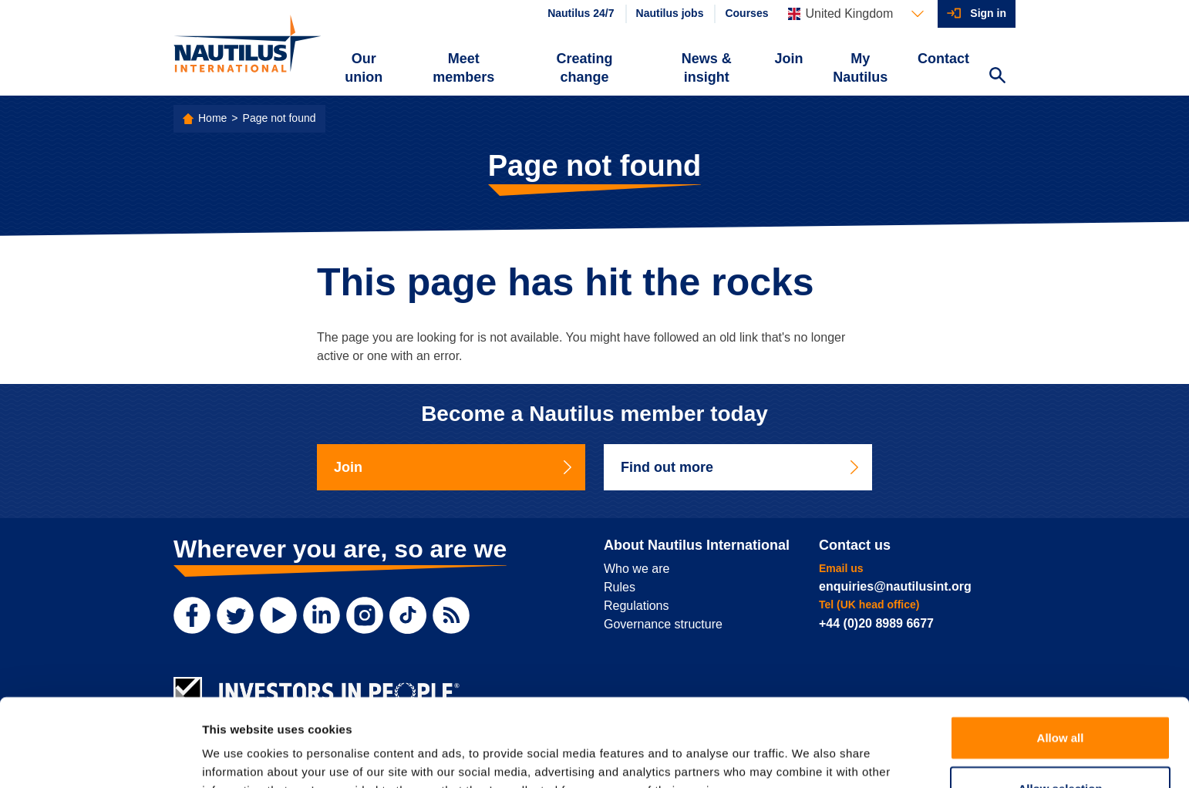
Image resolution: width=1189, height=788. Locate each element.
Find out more (741, 467)
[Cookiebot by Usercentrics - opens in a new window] (99, 757)
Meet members (463, 68)
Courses (746, 13)
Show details (809, 757)
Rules (619, 587)
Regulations (636, 605)
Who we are (636, 568)
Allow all (1060, 655)
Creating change (585, 68)
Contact (943, 58)
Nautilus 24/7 (580, 13)
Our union (363, 68)
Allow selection (1060, 705)
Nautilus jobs (670, 13)
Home (212, 118)
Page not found (279, 118)
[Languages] (856, 14)
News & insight (707, 68)
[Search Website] (997, 77)
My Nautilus (860, 68)
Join (789, 58)
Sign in (988, 13)
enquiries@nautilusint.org (895, 586)
